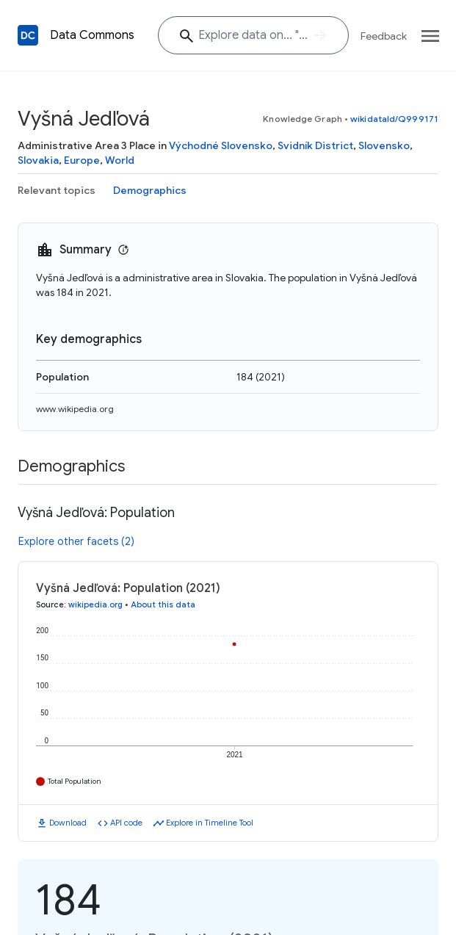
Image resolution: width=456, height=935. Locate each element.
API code (126, 822)
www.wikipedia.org (75, 408)
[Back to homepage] (28, 35)
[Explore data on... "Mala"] (253, 35)
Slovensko (384, 145)
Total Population (74, 781)
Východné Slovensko (220, 145)
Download (68, 822)
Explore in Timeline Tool (209, 822)
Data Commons (92, 35)
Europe (82, 160)
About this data (163, 604)
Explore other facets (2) (76, 541)
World (119, 160)
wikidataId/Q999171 (394, 118)
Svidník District (315, 145)
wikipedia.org (95, 604)
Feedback (384, 36)
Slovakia (38, 160)
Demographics (150, 190)
